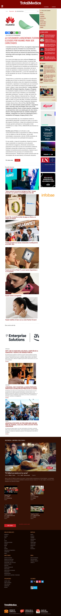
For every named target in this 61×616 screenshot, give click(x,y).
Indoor (5, 545)
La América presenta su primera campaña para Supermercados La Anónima (47, 67)
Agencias (42, 20)
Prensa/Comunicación (8, 567)
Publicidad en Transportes (9, 550)
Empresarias (43, 18)
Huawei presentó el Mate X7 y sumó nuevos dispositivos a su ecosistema (21, 270)
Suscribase (46, 6)
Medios (41, 12)
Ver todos (10, 525)
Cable (5, 537)
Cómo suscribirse (7, 582)
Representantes (7, 573)
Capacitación (43, 23)
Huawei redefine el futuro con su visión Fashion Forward (21, 320)
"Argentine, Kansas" (35, 514)
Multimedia (33, 548)
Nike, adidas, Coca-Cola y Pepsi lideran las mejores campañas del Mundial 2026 (48, 57)
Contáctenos (6, 585)
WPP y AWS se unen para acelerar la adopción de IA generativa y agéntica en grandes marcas (21, 351)
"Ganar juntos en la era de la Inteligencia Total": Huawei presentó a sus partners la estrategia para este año (20, 192)
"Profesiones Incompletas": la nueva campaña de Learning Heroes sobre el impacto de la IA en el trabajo (47, 71)
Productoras (6, 568)
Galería (54, 100)
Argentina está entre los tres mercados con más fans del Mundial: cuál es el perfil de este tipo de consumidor (21, 424)
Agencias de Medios (8, 557)
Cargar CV (33, 562)
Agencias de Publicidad (9, 559)
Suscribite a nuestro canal (24, 524)
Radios (5, 540)
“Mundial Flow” (7, 495)
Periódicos (6, 534)
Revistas (6, 536)
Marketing (6, 565)
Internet (6, 544)
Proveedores (6, 572)
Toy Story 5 (33, 495)
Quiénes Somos (7, 581)
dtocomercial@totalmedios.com (14, 613)
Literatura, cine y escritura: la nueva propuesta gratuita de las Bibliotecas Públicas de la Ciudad (21, 388)
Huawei (17, 160)
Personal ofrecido (34, 561)
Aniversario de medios (8, 561)
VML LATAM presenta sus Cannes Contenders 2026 (47, 53)
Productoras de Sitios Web (9, 570)
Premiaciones (43, 22)
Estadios (6, 548)
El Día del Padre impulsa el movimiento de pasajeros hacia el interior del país (47, 36)
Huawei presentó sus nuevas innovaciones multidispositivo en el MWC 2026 (21, 243)
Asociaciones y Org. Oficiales (10, 562)
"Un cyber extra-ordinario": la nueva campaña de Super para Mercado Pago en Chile (47, 76)
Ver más (7, 361)
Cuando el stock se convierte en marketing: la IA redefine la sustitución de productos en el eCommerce (48, 41)
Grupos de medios (7, 564)
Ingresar (53, 6)
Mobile (5, 553)
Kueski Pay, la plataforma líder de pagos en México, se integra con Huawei (20, 218)
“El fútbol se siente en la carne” (47, 97)
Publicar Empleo (34, 559)
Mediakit (6, 587)
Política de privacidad (8, 607)
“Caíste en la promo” (8, 514)
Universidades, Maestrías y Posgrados (12, 575)
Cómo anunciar (7, 584)
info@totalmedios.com (29, 613)
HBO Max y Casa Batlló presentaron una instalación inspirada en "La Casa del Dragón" (47, 81)
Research (42, 14)
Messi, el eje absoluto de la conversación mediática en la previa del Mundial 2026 (47, 49)
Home (7, 11)
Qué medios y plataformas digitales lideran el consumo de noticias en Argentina (48, 45)
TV (4, 539)
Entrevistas (42, 25)
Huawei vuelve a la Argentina (13, 296)
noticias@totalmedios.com (46, 613)
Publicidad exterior (8, 542)
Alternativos (6, 551)
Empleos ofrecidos (34, 557)
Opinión (41, 27)
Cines (5, 547)
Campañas (42, 16)
